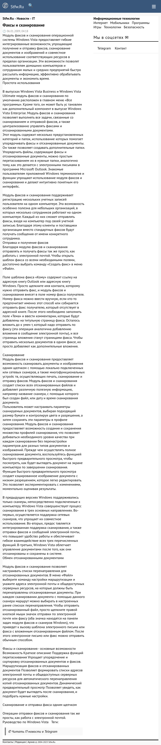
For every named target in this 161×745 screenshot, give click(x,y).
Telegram (104, 48)
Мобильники (119, 23)
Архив (31, 741)
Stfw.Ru (12, 6)
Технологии (112, 27)
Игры (97, 27)
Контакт (121, 48)
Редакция (20, 741)
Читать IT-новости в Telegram (34, 731)
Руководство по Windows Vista (25, 722)
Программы (140, 23)
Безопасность (134, 27)
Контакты (8, 741)
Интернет (100, 23)
